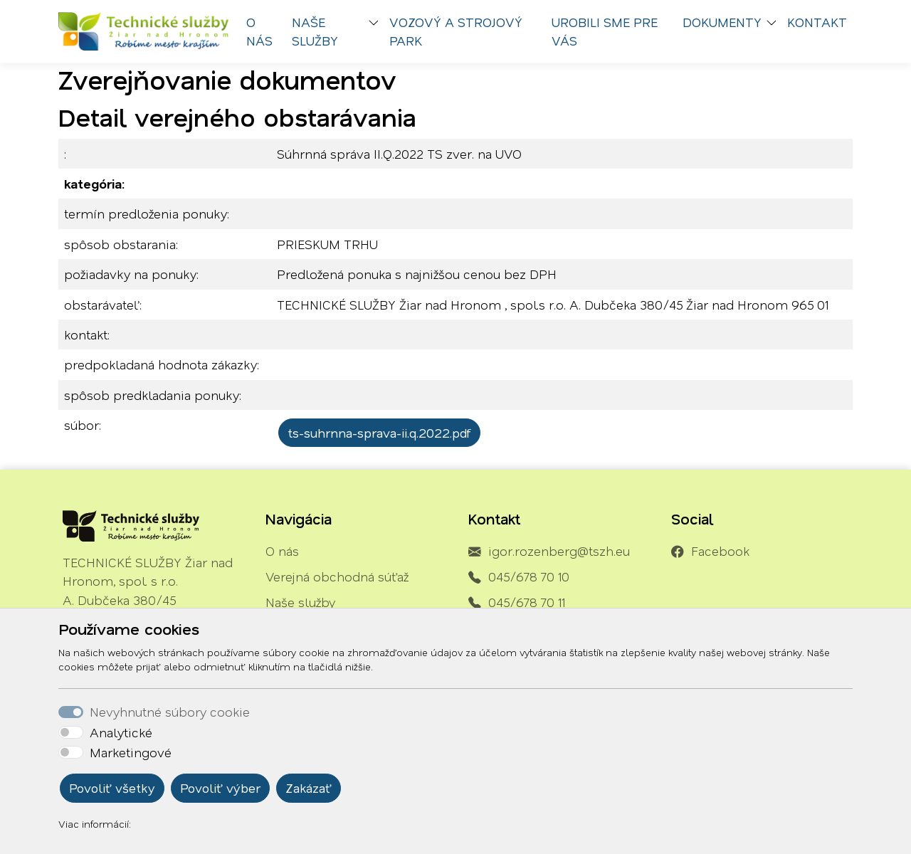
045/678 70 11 (526, 602)
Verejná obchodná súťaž (337, 576)
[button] (376, 24)
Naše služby (300, 602)
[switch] (70, 732)
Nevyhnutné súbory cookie (170, 711)
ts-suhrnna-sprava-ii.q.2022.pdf (379, 433)
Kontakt (817, 22)
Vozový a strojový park (455, 31)
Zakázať (308, 788)
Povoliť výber (220, 788)
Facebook (720, 551)
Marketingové (131, 752)
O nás (259, 31)
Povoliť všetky (112, 788)
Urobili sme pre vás (605, 31)
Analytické (121, 732)
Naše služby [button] (315, 31)
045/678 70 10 (528, 576)
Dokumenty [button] (722, 22)
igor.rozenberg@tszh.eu (559, 551)
